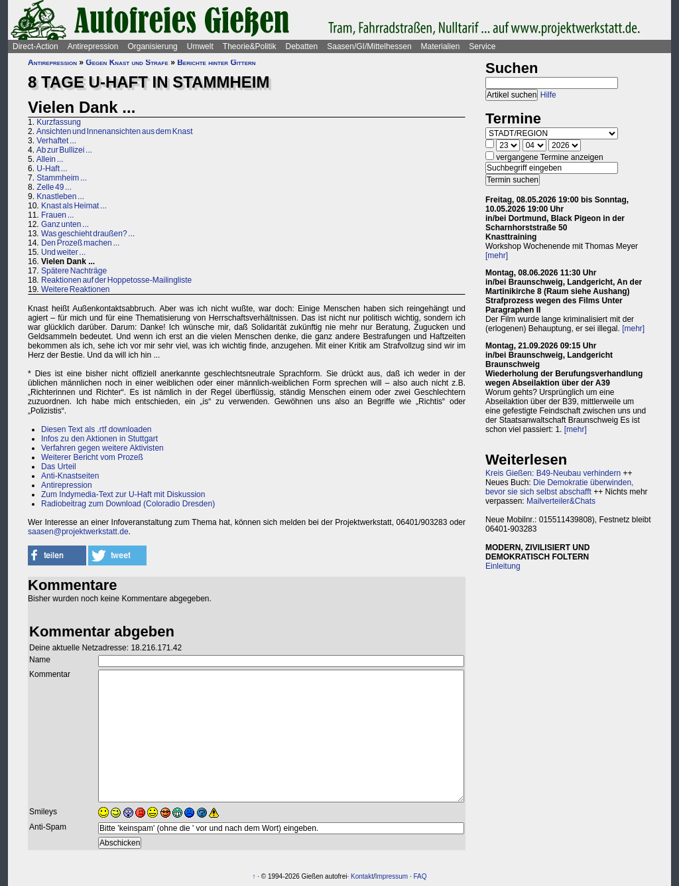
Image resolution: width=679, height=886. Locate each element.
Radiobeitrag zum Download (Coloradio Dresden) (128, 503)
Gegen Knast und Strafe (127, 62)
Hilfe (548, 95)
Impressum (391, 876)
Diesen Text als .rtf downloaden (96, 429)
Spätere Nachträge (74, 270)
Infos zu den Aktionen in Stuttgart (99, 438)
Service (482, 46)
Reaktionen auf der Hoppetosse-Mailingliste (116, 280)
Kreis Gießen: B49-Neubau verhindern (553, 473)
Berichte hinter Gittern (216, 62)
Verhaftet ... (56, 140)
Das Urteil (58, 466)
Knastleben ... (60, 196)
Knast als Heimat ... (74, 205)
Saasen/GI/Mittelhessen (369, 46)
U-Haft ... (51, 168)
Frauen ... (57, 215)
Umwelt (200, 46)
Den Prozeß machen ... (80, 243)
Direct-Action (35, 46)
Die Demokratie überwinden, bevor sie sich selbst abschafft (559, 487)
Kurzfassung (58, 122)
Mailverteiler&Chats (560, 501)
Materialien (440, 46)
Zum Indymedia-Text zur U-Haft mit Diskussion (123, 494)
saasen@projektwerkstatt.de (78, 531)
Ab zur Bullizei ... (64, 150)
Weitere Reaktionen (75, 289)
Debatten (302, 46)
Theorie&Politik (250, 46)
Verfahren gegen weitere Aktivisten (102, 448)
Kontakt (362, 876)
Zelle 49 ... (54, 187)
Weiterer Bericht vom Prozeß (92, 457)
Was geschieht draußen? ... (88, 233)
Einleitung (503, 566)
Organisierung (152, 46)
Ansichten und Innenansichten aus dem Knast (114, 131)
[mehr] (496, 255)
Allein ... (50, 159)
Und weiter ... (63, 252)
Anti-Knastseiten (70, 475)
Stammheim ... (61, 178)
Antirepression (93, 46)
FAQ (420, 876)
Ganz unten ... (65, 224)
